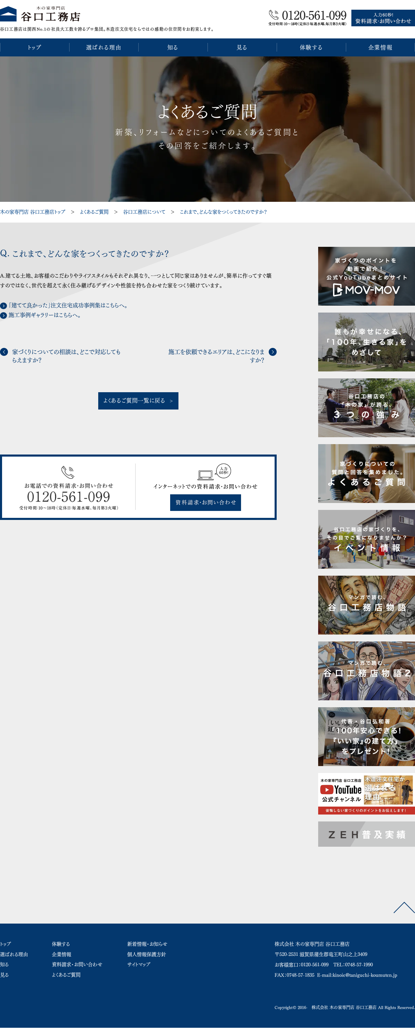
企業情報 (61, 954)
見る (4, 974)
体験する (61, 944)
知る (4, 964)
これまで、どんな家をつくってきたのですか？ (223, 211)
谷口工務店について (144, 211)
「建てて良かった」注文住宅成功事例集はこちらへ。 (68, 305)
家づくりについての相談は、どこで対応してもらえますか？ (66, 356)
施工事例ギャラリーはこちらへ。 (45, 315)
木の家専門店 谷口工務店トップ (32, 211)
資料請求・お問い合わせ (77, 964)
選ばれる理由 (14, 954)
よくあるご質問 (94, 211)
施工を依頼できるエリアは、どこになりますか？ (216, 356)
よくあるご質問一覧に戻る (134, 400)
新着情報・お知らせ (147, 944)
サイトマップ (138, 964)
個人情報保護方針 (146, 954)
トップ (5, 944)
